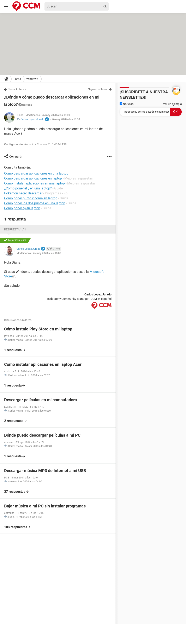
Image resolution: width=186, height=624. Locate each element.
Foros (17, 79)
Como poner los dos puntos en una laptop (34, 203)
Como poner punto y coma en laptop (30, 198)
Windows (32, 79)
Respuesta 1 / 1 (15, 229)
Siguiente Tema (98, 89)
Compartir (16, 156)
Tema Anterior (17, 89)
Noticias (126, 104)
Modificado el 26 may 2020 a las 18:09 (39, 253)
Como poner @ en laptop (22, 208)
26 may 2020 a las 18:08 (66, 119)
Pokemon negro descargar (23, 193)
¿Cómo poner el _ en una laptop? (28, 188)
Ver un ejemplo (172, 104)
